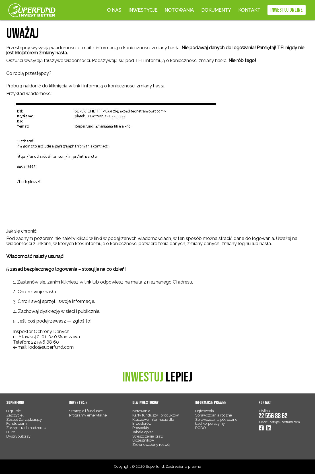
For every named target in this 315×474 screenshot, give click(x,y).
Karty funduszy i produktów (155, 415)
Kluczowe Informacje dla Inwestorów (153, 421)
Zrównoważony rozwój (151, 444)
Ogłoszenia (204, 411)
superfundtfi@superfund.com (279, 422)
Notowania (179, 10)
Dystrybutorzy (18, 436)
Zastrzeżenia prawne (183, 466)
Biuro (10, 432)
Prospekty (140, 428)
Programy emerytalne (88, 415)
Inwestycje (142, 10)
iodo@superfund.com (51, 347)
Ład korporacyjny (210, 423)
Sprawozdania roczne (213, 415)
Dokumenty (216, 10)
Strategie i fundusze (86, 411)
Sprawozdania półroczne (216, 419)
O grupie (13, 411)
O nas (114, 10)
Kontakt (249, 10)
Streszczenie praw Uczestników (147, 438)
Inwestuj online (286, 10)
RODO (200, 428)
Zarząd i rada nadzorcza (27, 428)
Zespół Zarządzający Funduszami (24, 421)
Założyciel (15, 415)
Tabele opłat (142, 432)
